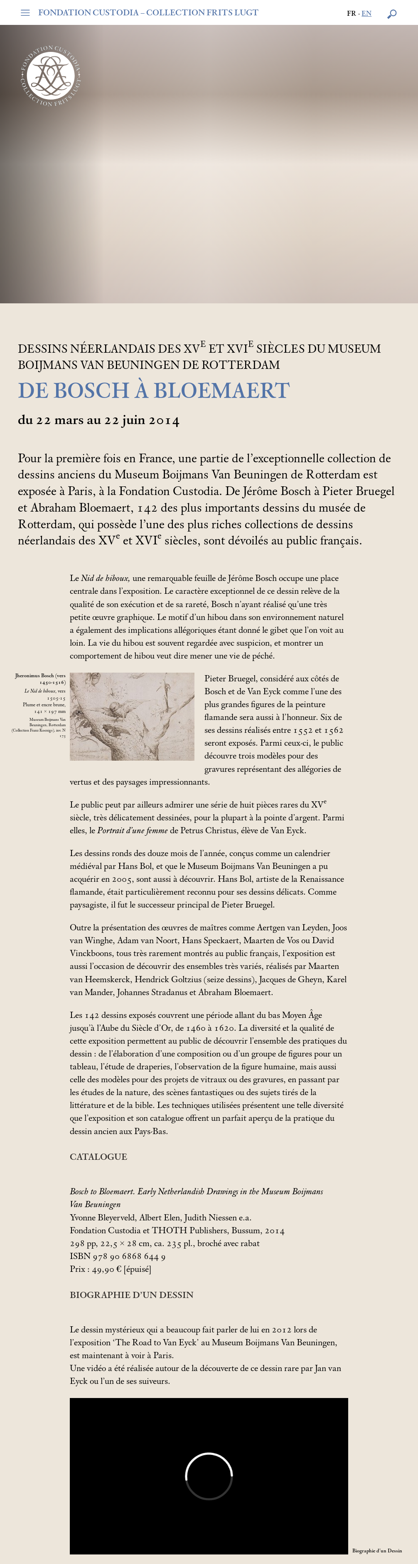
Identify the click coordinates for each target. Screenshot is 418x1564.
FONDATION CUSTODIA (148, 12)
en (366, 13)
